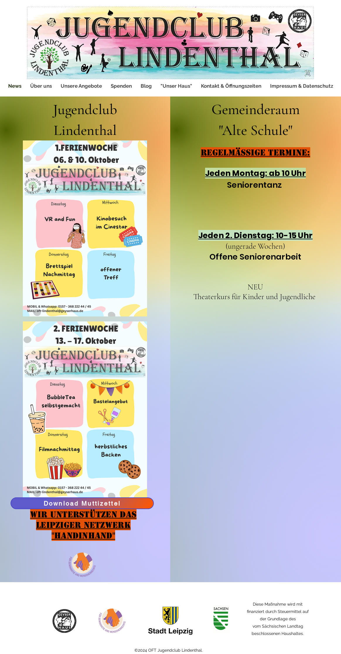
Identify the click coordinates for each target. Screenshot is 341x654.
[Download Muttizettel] (82, 503)
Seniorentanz (255, 184)
